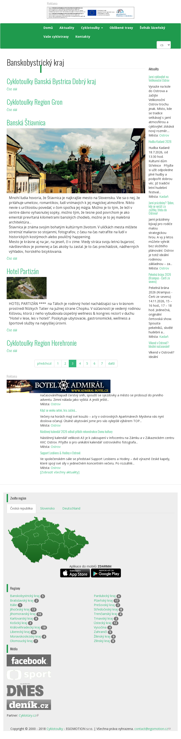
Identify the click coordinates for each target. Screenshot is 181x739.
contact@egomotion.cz (152, 729)
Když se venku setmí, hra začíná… (58, 410)
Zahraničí (100, 632)
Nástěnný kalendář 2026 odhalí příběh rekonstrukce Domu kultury (76, 431)
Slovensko (47, 508)
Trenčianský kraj (105, 614)
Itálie (13, 605)
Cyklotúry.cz (29, 715)
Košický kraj (18, 623)
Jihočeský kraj (20, 609)
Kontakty (82, 36)
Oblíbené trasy (121, 28)
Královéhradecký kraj (25, 627)
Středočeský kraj (106, 609)
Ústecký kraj (102, 623)
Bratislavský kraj (21, 600)
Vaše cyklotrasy (56, 36)
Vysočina (100, 627)
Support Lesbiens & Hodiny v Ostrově (60, 453)
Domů (48, 28)
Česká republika (21, 508)
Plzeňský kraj (103, 600)
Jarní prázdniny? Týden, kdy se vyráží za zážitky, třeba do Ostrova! (161, 208)
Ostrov (164, 135)
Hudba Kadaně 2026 (160, 141)
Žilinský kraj (102, 636)
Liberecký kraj (20, 632)
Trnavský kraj (103, 618)
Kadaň (164, 196)
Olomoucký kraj (21, 641)
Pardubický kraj (105, 596)
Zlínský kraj (102, 641)
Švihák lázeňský (152, 28)
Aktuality (66, 28)
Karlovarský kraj (21, 618)
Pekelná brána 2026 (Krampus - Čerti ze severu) (160, 278)
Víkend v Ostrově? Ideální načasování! (159, 344)
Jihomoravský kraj (22, 614)
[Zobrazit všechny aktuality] (59, 472)
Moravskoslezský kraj (25, 636)
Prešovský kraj (104, 605)
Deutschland (71, 508)
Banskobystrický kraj (24, 596)
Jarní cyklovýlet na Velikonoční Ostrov (159, 78)
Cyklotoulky (92, 28)
